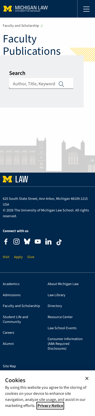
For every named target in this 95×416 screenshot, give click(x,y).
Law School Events (62, 328)
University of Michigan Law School (26, 9)
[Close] (86, 378)
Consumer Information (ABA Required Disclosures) (65, 344)
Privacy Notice (50, 405)
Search (17, 73)
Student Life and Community (15, 319)
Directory (55, 306)
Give (30, 257)
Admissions (12, 295)
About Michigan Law (63, 284)
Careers (8, 332)
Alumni (8, 344)
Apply (62, 84)
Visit (6, 257)
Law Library (56, 295)
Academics (11, 284)
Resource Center (60, 317)
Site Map (9, 366)
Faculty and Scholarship (21, 25)
